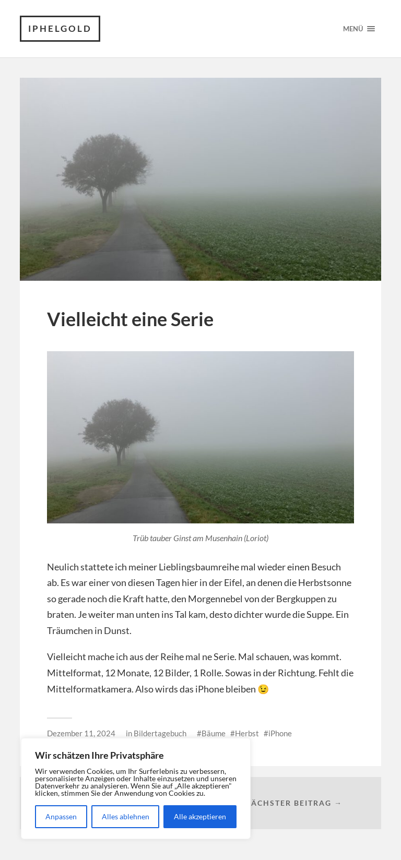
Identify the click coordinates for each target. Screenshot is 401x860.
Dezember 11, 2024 (81, 733)
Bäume (214, 733)
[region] (136, 788)
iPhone (280, 733)
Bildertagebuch (160, 733)
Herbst (247, 733)
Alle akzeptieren (200, 816)
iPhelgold (60, 28)
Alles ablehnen (125, 816)
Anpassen (61, 816)
